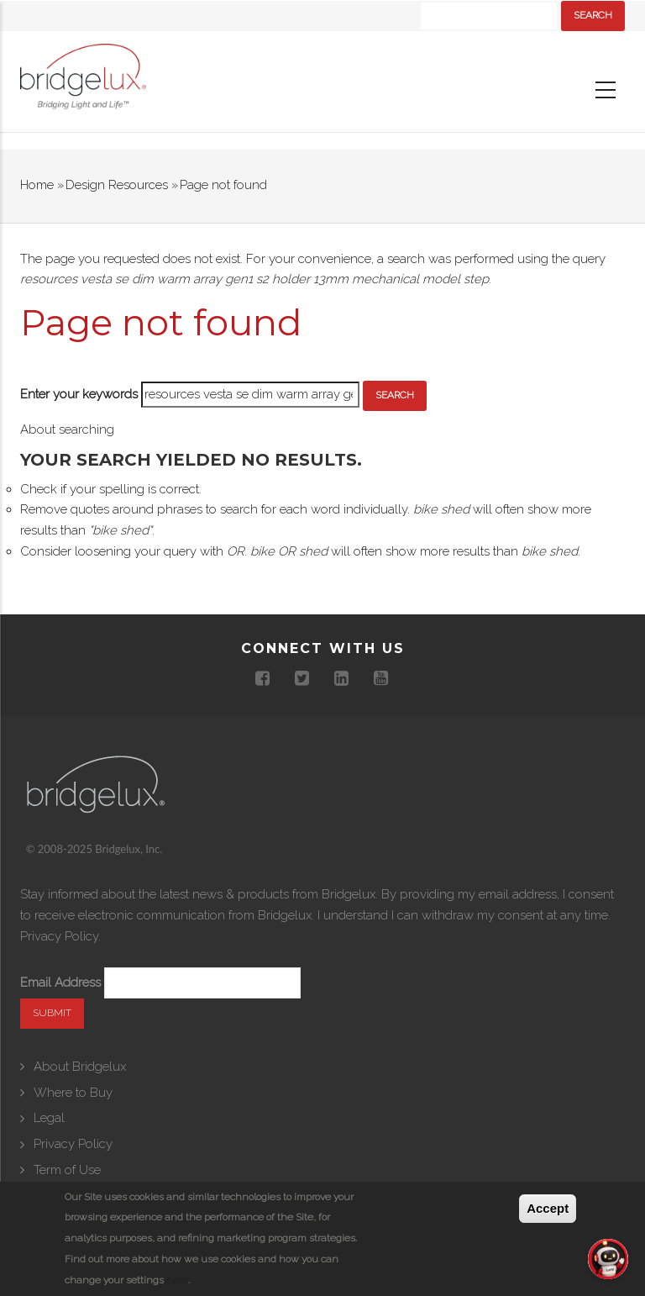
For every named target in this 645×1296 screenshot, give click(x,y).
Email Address (60, 982)
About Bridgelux (80, 1066)
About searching (67, 429)
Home (37, 184)
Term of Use (67, 1169)
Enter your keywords (79, 394)
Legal (49, 1117)
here (177, 1280)
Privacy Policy (59, 936)
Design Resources (117, 184)
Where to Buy (73, 1092)
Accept (548, 1208)
